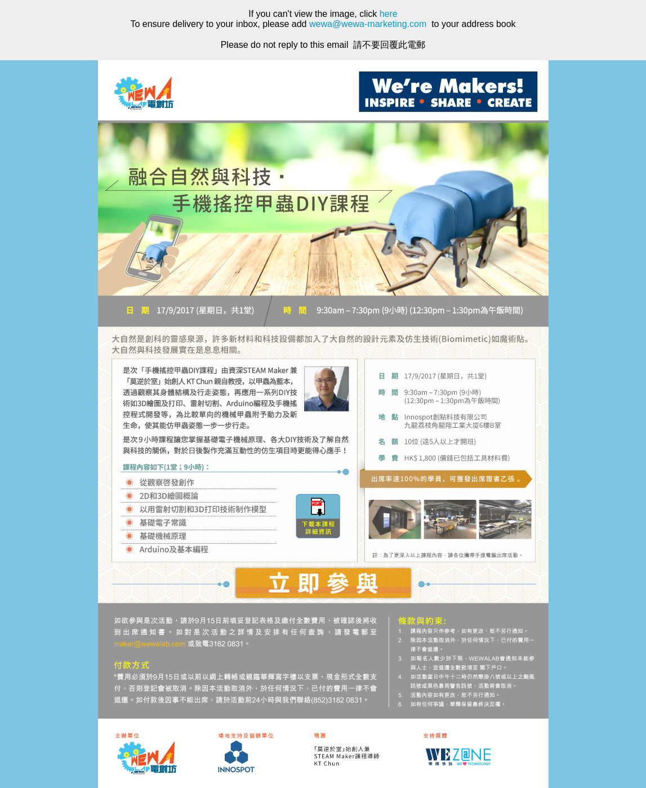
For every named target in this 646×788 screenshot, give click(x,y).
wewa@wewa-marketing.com (367, 24)
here (389, 14)
